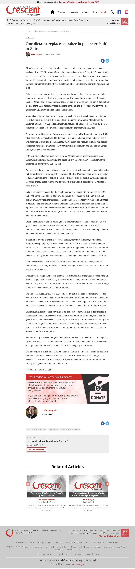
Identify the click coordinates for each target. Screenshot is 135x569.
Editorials (38, 548)
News (50, 544)
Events (67, 555)
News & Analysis (61, 548)
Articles (49, 555)
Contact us (101, 544)
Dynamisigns (78, 565)
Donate (79, 544)
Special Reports (77, 548)
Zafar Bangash (88, 501)
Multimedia (77, 555)
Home (31, 544)
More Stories (36, 450)
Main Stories (26, 548)
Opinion (49, 548)
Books (58, 555)
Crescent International (46, 501)
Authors (58, 544)
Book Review (108, 548)
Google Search (114, 544)
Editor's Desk (121, 548)
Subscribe (69, 544)
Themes (97, 555)
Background (59, 551)
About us (89, 544)
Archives (41, 544)
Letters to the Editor (74, 551)
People (88, 555)
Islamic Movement (93, 548)
